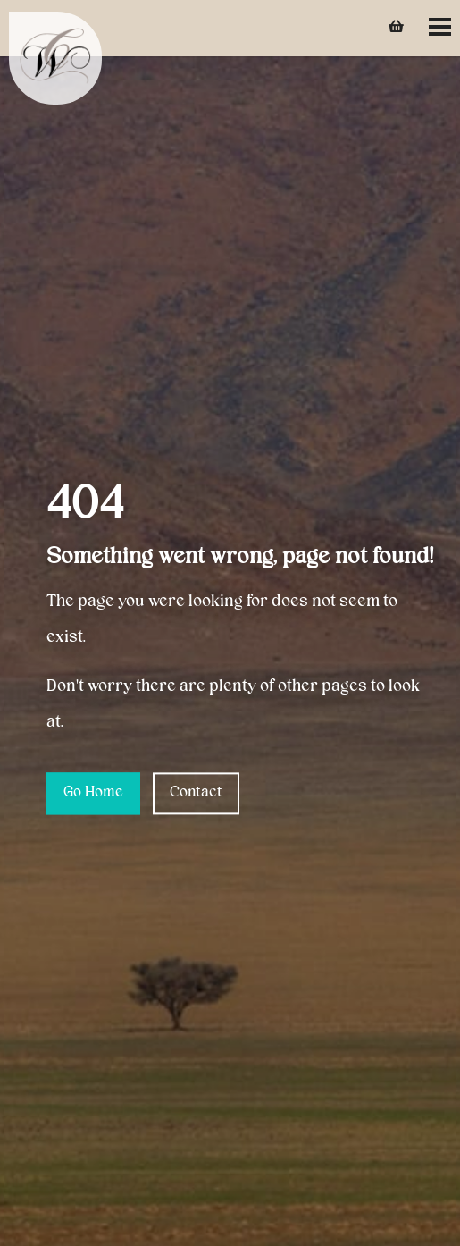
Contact (196, 793)
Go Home (93, 793)
